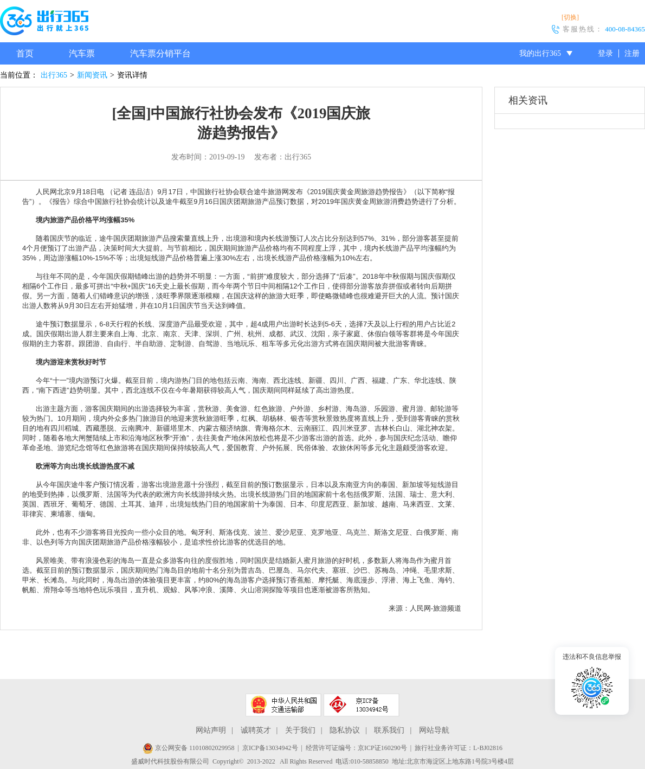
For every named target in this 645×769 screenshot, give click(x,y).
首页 (25, 53)
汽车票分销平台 (160, 53)
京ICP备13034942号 (270, 748)
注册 (632, 53)
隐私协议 (345, 730)
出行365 (54, 75)
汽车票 (82, 53)
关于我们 (300, 730)
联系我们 (389, 730)
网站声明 (211, 730)
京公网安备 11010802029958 (189, 748)
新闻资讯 (92, 75)
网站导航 (434, 730)
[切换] (570, 17)
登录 (605, 53)
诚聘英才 (256, 730)
